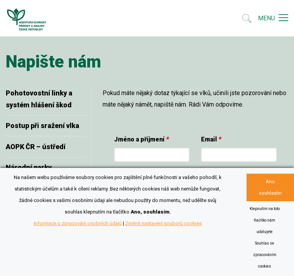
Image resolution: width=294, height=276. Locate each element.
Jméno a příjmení (141, 139)
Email (211, 139)
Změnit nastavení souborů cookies (163, 223)
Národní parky (29, 167)
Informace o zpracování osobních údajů (78, 223)
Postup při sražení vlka (42, 126)
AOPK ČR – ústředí (35, 147)
